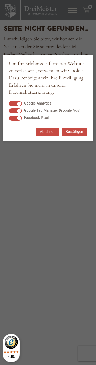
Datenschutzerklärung (31, 92)
